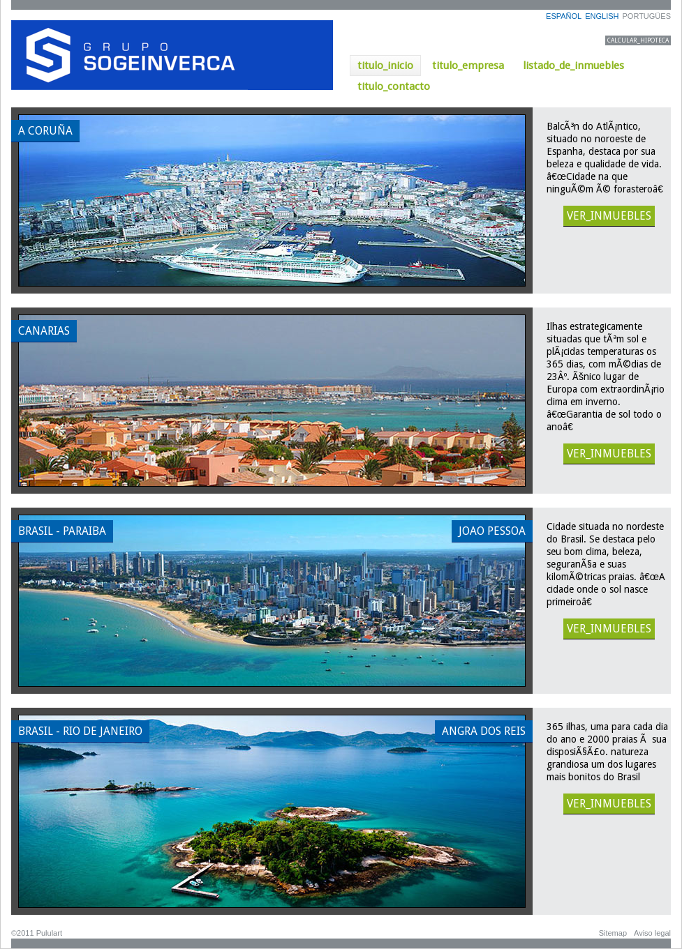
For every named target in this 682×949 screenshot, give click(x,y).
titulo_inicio (385, 65)
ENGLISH (601, 16)
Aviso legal (652, 933)
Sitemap (613, 933)
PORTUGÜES (647, 16)
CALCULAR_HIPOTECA (638, 40)
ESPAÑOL (563, 16)
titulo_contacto (393, 86)
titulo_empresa (468, 65)
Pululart (49, 933)
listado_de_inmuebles (573, 65)
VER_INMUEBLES (609, 215)
